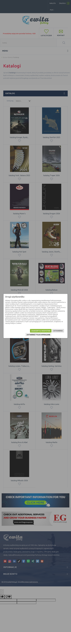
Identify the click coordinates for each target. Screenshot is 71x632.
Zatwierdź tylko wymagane (38, 335)
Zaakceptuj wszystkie (40, 331)
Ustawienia (58, 331)
